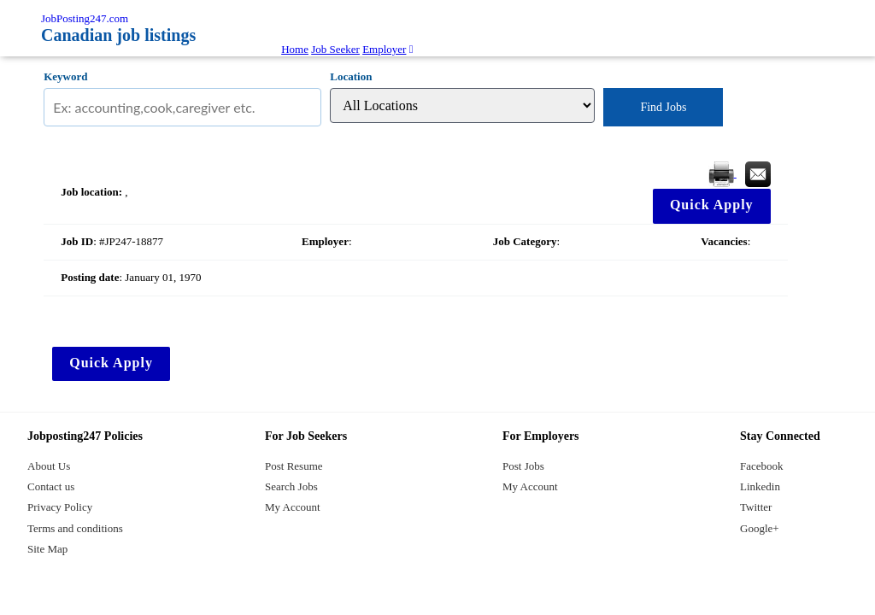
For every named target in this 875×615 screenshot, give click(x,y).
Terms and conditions (75, 528)
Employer (384, 49)
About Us (48, 466)
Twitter (756, 507)
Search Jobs (291, 486)
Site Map (47, 548)
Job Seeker (335, 49)
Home (294, 49)
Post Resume (294, 466)
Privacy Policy (59, 507)
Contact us (50, 486)
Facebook (762, 466)
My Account (292, 507)
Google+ (759, 528)
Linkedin (760, 486)
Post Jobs (523, 466)
